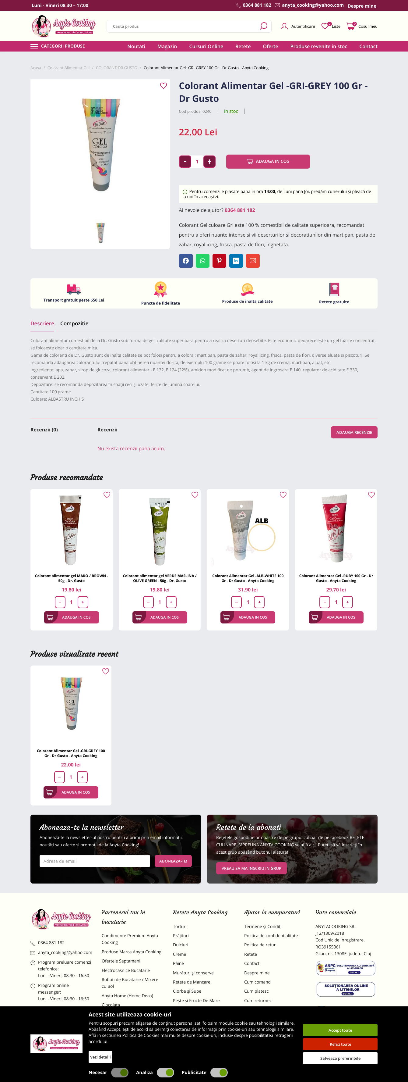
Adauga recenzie (354, 432)
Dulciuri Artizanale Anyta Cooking (126, 1033)
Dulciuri (180, 945)
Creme (179, 954)
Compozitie (74, 323)
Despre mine (257, 973)
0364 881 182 (240, 210)
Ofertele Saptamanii (121, 961)
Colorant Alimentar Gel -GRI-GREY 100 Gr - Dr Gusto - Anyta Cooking (71, 753)
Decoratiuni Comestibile (125, 1046)
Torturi (180, 927)
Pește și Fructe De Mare (196, 1001)
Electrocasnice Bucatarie (126, 970)
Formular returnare (263, 1010)
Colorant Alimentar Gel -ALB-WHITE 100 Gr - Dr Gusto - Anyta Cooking (247, 578)
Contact (368, 46)
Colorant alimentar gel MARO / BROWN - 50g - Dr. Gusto (71, 578)
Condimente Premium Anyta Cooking (130, 939)
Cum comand (257, 982)
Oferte (270, 46)
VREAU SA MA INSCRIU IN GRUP (251, 868)
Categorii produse (63, 46)
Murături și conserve (193, 973)
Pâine (178, 963)
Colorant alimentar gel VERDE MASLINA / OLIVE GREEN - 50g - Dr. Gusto (159, 578)
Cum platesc (256, 991)
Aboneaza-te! (173, 861)
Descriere (42, 323)
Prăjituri (181, 936)
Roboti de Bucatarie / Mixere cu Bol (130, 983)
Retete (243, 46)
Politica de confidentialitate (271, 936)
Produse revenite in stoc (318, 46)
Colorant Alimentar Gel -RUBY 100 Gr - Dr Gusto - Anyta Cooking (336, 578)
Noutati (136, 46)
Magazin (167, 46)
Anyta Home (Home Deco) (127, 996)
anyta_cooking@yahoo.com (61, 952)
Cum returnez (258, 1001)
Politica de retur (260, 945)
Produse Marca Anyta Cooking (131, 952)
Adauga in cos (268, 162)
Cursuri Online (206, 46)
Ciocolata (111, 1005)
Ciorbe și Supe (187, 991)
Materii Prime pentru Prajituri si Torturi (131, 1018)
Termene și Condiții (263, 927)
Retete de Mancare (191, 982)
